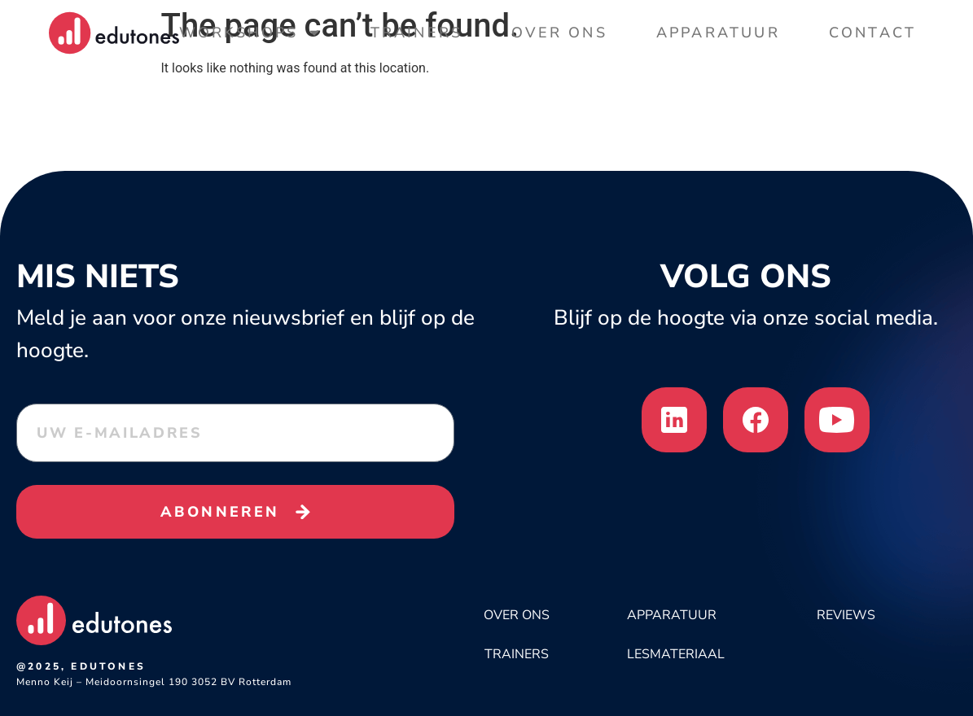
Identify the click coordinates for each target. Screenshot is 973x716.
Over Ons (559, 32)
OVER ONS (517, 615)
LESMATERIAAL (676, 654)
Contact (872, 32)
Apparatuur (718, 32)
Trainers (416, 32)
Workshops (250, 33)
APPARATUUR (672, 615)
